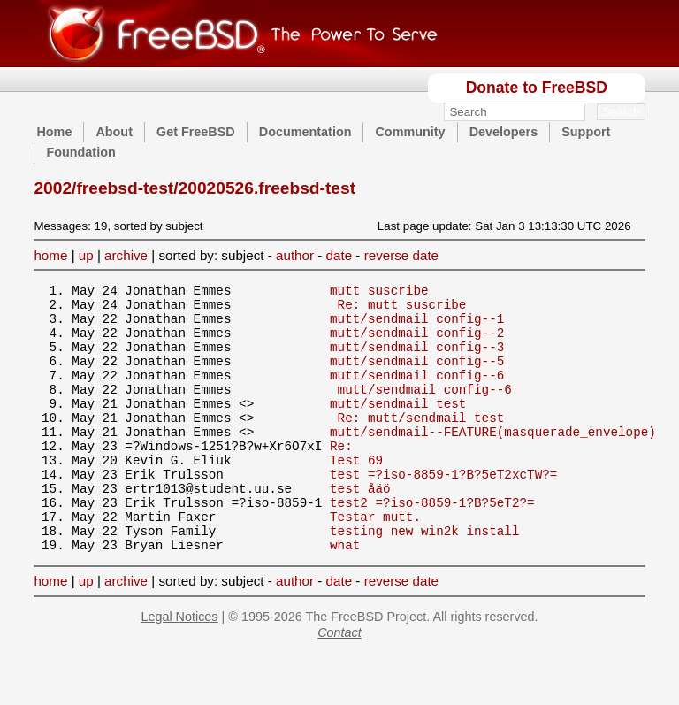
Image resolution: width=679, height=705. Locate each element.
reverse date (401, 255)
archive (126, 255)
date (339, 255)
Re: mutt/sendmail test (421, 443)
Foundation (80, 152)
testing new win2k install (424, 578)
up (86, 255)
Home (54, 132)
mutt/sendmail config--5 (417, 376)
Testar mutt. (375, 561)
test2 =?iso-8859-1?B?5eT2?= (432, 544)
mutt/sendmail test (398, 426)
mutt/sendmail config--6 (417, 393)
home (50, 255)
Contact (339, 683)
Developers (503, 132)
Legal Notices (179, 667)
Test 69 (356, 494)
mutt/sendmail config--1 (417, 326)
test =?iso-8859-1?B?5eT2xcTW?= (443, 510)
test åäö (360, 527)
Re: (341, 477)
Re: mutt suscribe (402, 309)
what (345, 594)
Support (585, 132)
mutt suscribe (379, 292)
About (114, 132)
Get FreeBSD (195, 132)
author (295, 255)
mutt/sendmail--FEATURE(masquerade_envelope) (493, 460)
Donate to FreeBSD (536, 87)
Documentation (305, 132)
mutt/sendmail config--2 (417, 342)
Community (410, 132)
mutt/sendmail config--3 (417, 359)
